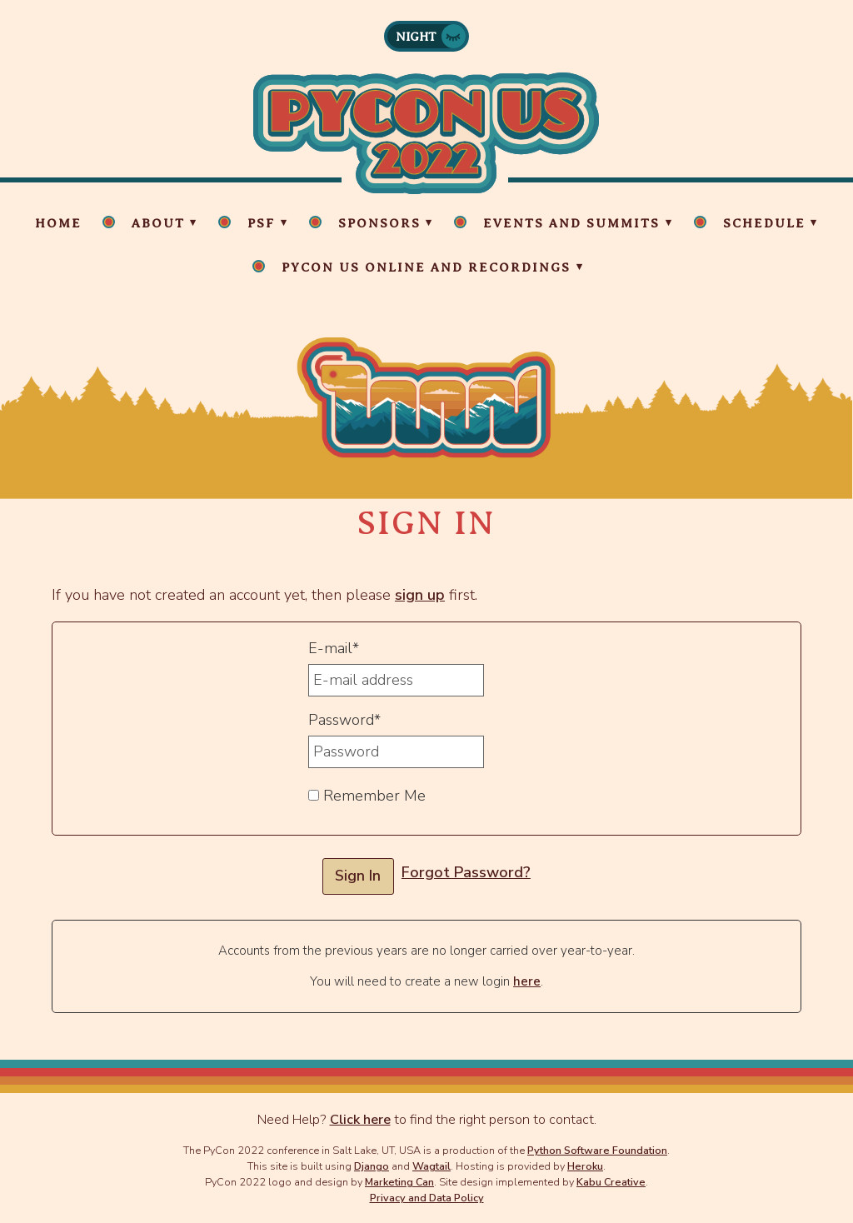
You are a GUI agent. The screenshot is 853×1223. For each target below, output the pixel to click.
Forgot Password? (466, 872)
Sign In (358, 876)
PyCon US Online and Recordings (426, 267)
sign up (420, 595)
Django (371, 1166)
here (527, 981)
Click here (360, 1120)
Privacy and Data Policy (427, 1198)
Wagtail (431, 1166)
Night (416, 36)
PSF (261, 223)
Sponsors (379, 223)
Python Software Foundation (597, 1150)
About (158, 223)
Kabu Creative (611, 1182)
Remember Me (367, 796)
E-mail (333, 648)
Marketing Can (399, 1182)
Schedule (764, 223)
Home (58, 223)
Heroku (585, 1166)
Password (344, 720)
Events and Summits (571, 223)
